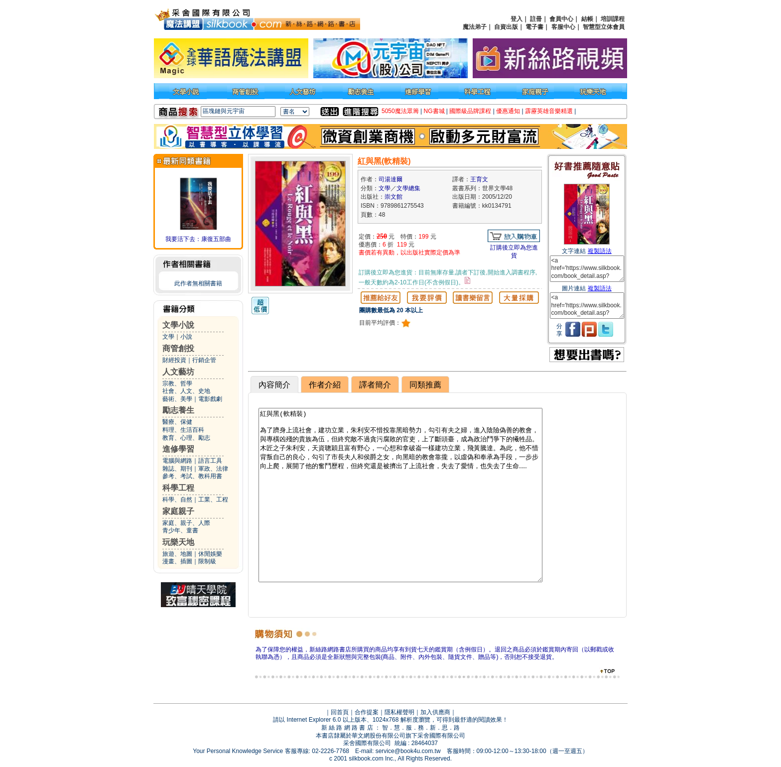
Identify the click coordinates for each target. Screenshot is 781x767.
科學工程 (178, 488)
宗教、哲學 (177, 383)
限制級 (207, 561)
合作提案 (367, 712)
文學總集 (408, 188)
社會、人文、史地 (186, 390)
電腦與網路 (177, 460)
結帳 (587, 18)
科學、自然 (177, 499)
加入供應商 (435, 712)
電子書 (534, 26)
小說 (186, 336)
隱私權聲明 (399, 712)
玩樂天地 (178, 542)
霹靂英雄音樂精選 (549, 111)
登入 (516, 18)
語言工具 (210, 460)
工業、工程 (213, 499)
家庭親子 (178, 511)
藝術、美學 (177, 398)
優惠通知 (508, 111)
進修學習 (178, 449)
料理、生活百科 (183, 429)
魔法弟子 (475, 26)
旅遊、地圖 (177, 553)
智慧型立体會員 (604, 26)
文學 (168, 336)
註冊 (536, 18)
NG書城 (434, 111)
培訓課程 (613, 18)
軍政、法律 (213, 468)
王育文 (479, 179)
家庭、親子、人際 (186, 522)
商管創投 (178, 348)
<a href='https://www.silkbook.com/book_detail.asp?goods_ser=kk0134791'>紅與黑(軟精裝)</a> (587, 269)
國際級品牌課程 (470, 111)
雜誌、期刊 (177, 468)
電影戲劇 (210, 398)
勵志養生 (178, 410)
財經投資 (174, 360)
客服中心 (563, 26)
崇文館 (393, 196)
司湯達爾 (390, 179)
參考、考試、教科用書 (192, 476)
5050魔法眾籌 (400, 111)
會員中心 (561, 18)
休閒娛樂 (210, 553)
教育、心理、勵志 (186, 437)
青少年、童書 (180, 530)
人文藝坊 (178, 372)
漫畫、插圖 (177, 561)
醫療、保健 (177, 421)
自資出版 (506, 26)
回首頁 (340, 712)
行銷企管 (204, 360)
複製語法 (600, 251)
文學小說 (178, 325)
